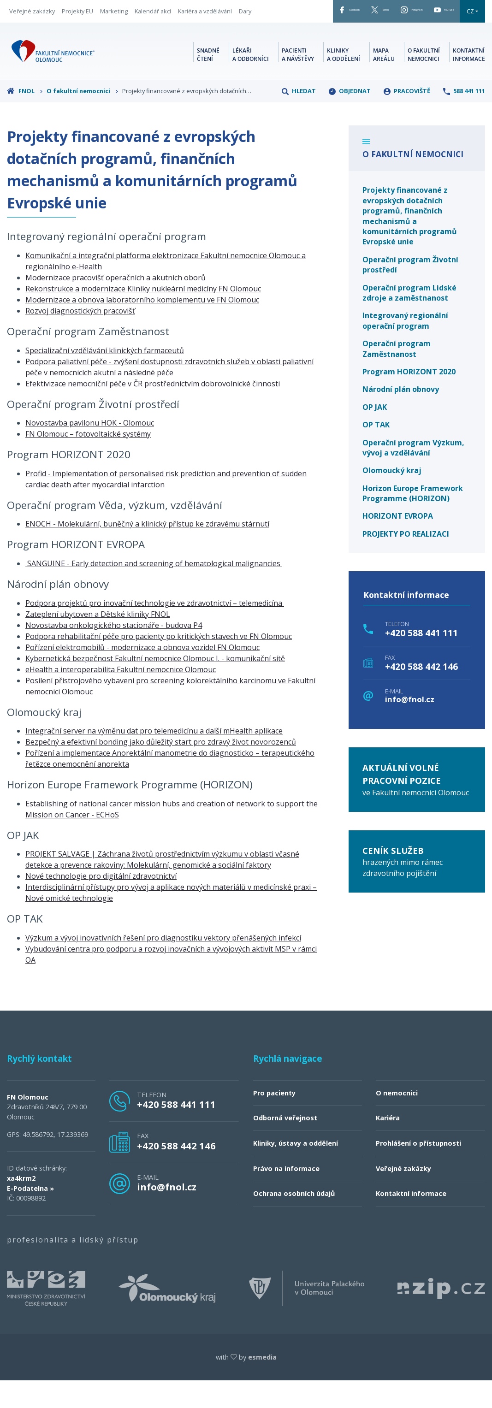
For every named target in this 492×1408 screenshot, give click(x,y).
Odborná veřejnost (285, 1145)
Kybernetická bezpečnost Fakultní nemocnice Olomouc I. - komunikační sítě (155, 685)
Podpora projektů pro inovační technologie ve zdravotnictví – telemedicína (154, 630)
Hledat (299, 118)
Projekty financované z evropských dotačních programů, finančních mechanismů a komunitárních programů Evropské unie (409, 243)
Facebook (284, 13)
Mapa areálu (384, 80)
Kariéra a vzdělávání (205, 18)
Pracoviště (407, 118)
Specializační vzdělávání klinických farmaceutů (104, 378)
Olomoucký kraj (391, 497)
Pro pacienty (274, 1120)
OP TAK (376, 452)
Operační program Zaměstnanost (396, 376)
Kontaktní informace (469, 80)
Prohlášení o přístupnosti (418, 1170)
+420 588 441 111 (421, 660)
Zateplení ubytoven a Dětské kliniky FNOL (97, 641)
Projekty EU (77, 18)
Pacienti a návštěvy (298, 80)
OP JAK (374, 434)
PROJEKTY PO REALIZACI (405, 561)
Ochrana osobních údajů (294, 1221)
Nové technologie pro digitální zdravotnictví (101, 904)
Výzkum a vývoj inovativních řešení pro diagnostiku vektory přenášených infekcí (163, 965)
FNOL (25, 118)
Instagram (384, 13)
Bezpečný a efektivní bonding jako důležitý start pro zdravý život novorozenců (160, 769)
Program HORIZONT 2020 (409, 399)
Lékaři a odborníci (250, 80)
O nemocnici (397, 1120)
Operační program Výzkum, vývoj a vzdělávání (413, 475)
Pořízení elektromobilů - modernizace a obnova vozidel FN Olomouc (142, 674)
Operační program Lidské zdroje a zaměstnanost (409, 320)
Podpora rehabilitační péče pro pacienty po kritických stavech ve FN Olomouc (158, 663)
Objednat (350, 118)
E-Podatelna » (30, 1215)
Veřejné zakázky (32, 18)
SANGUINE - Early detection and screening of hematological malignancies (153, 591)
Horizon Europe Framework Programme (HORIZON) (412, 520)
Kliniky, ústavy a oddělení (295, 1170)
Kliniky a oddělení (343, 80)
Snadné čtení (208, 80)
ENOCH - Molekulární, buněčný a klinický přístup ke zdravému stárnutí (147, 551)
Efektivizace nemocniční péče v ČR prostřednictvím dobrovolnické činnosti (152, 411)
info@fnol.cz (409, 727)
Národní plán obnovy (400, 417)
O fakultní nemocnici (424, 80)
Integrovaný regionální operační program (405, 348)
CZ (269, 38)
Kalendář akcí (153, 18)
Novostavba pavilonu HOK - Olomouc (89, 450)
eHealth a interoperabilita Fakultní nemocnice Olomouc (120, 697)
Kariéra (388, 1145)
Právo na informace (286, 1195)
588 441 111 (464, 118)
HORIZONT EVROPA (397, 543)
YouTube (437, 13)
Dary (15, 31)
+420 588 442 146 (421, 693)
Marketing (114, 18)
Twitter (334, 13)
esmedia (262, 1384)
